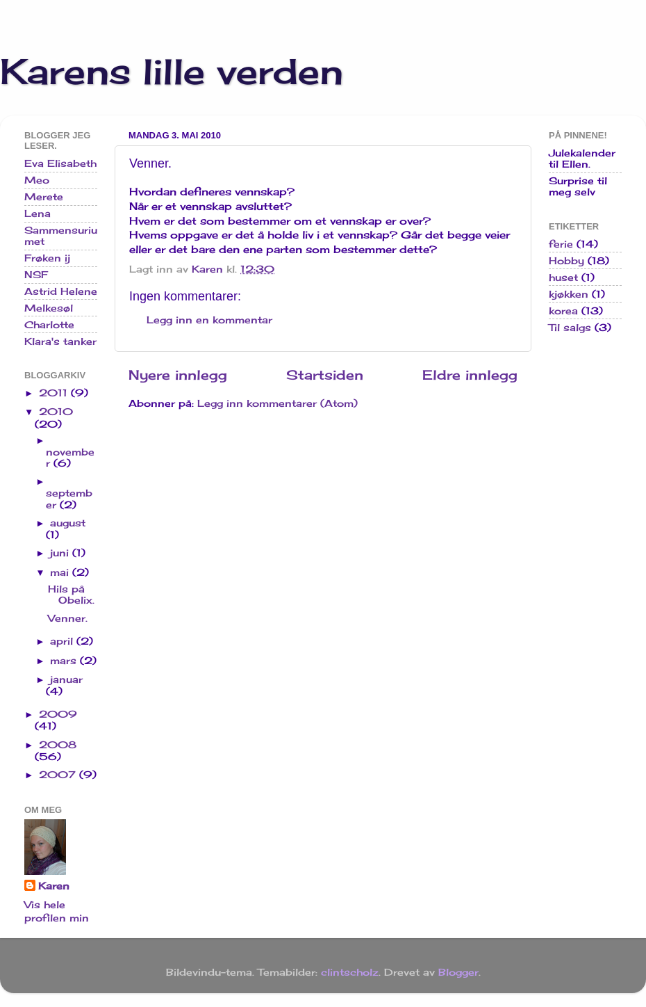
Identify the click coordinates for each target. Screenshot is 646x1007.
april (63, 641)
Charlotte (49, 324)
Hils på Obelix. (71, 594)
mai (61, 572)
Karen (53, 886)
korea (563, 310)
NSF (36, 274)
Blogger (458, 972)
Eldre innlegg (469, 374)
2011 (55, 392)
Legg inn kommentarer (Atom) (277, 403)
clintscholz (350, 972)
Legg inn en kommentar (209, 319)
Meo (36, 180)
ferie (561, 244)
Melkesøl (48, 308)
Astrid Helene (60, 291)
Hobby (566, 260)
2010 (56, 411)
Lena (37, 213)
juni (61, 552)
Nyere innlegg (178, 374)
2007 (59, 774)
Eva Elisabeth (60, 163)
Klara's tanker (60, 341)
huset (563, 277)
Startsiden (324, 374)
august (67, 523)
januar (66, 679)
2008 (57, 744)
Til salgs (570, 327)
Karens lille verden (171, 71)
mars (65, 660)
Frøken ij (47, 258)
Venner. (68, 618)
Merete (43, 196)
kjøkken (568, 294)
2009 (58, 714)
